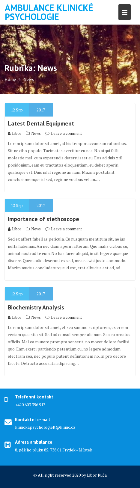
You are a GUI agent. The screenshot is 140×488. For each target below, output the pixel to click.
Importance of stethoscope (43, 219)
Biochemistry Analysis (36, 307)
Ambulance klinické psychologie (49, 12)
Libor (14, 133)
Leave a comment (66, 133)
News (36, 133)
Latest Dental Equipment (41, 123)
